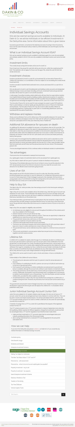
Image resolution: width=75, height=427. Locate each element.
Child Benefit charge (16, 340)
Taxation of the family (17, 381)
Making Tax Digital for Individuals (20, 354)
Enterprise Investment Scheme (19, 347)
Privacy (27, 424)
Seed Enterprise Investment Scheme (21, 374)
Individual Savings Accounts (19, 350)
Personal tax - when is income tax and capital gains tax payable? (29, 364)
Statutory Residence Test (18, 378)
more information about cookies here (65, 425)
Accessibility (17, 424)
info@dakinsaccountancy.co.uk (65, 4)
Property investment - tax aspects (20, 371)
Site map (12, 424)
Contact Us (59, 22)
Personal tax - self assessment (19, 361)
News (52, 22)
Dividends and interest (17, 344)
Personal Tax (19, 27)
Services (28, 22)
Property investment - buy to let (20, 367)
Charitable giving (15, 337)
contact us (37, 329)
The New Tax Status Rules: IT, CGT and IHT (23, 357)
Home (14, 22)
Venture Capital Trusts (17, 388)
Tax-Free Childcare (16, 384)
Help (2, 425)
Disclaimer (22, 424)
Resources (45, 22)
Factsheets (36, 22)
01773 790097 (51, 4)
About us (21, 22)
